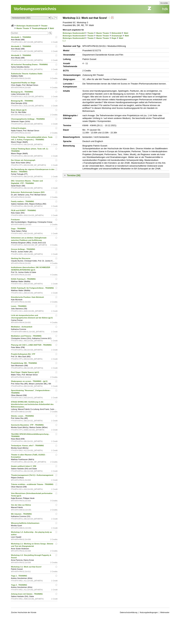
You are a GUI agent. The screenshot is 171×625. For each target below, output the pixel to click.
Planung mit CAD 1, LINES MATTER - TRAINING (31, 345)
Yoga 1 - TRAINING (19, 576)
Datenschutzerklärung (128, 612)
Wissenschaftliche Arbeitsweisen (25, 523)
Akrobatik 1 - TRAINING (21, 37)
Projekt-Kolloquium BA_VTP (23, 354)
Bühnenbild (117, 33)
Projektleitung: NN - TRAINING (24, 363)
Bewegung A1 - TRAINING (22, 92)
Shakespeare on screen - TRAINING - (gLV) (29, 381)
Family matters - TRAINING (23, 201)
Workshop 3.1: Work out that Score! (26, 567)
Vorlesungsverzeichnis (35, 9)
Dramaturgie (117, 36)
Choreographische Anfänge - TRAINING (28, 119)
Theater (44, 26)
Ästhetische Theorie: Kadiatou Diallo (27, 74)
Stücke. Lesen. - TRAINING (22, 416)
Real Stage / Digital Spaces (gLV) (25, 372)
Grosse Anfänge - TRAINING (23, 249)
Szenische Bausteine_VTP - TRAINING (27, 425)
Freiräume (15, 220)
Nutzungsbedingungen (149, 612)
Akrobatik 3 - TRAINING (21, 55)
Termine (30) (73, 175)
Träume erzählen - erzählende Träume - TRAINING (32, 484)
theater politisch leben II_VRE (24, 466)
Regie (114, 38)
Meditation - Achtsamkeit (22, 327)
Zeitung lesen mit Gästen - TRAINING (27, 594)
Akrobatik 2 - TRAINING (21, 46)
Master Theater (22, 28)
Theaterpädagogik (39, 28)
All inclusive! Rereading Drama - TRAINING (29, 64)
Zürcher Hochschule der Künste (23, 612)
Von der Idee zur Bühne (21, 505)
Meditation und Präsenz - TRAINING (26, 336)
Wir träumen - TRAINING (21, 514)
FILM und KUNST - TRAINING (23, 210)
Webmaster (164, 612)
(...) (64, 41)
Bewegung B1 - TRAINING (22, 101)
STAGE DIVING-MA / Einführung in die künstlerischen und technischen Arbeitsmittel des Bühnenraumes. (32, 404)
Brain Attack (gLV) (19, 110)
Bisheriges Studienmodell (27, 26)
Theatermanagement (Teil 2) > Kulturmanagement (32, 475)
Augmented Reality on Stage (23, 83)
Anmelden (164, 3)
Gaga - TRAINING (18, 229)
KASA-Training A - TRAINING (23, 279)
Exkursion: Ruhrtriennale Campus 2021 (28, 192)
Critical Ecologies (19, 128)
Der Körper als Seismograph (23, 160)
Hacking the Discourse (21, 258)
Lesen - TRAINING (19, 306)
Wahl (52, 28)
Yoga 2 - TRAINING (19, 585)
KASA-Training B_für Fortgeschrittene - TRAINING (32, 288)
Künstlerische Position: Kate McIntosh (27, 297)
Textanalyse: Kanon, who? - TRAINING (27, 445)
